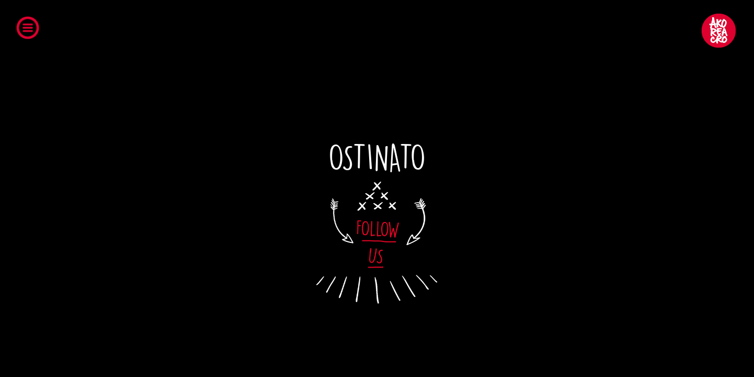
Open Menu (30, 30)
